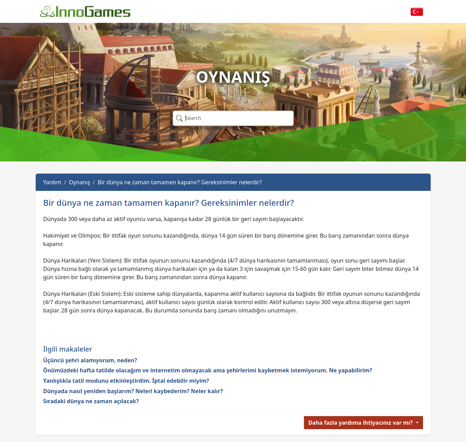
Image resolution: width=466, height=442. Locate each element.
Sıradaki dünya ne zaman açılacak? (91, 401)
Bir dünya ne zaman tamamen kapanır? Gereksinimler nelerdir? (180, 182)
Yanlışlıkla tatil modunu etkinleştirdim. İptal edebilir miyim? (126, 380)
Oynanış (79, 182)
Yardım (52, 182)
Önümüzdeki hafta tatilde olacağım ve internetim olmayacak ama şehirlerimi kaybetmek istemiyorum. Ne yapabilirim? (207, 370)
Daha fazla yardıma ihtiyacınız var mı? (361, 422)
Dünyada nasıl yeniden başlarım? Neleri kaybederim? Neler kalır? (133, 391)
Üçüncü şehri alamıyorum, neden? (90, 360)
